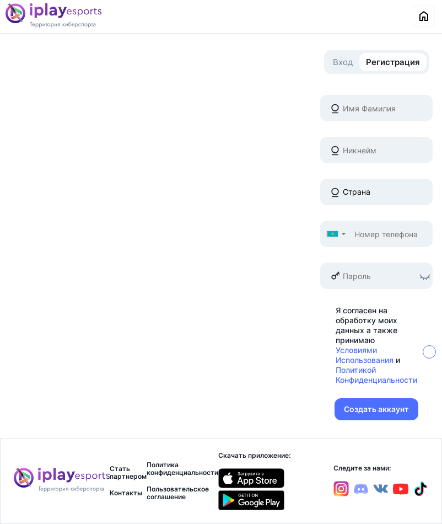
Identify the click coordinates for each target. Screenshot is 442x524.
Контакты (126, 493)
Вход (343, 62)
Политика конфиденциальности (182, 469)
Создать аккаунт (376, 409)
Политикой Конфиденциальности (376, 374)
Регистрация (393, 62)
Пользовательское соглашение (178, 493)
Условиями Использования (365, 355)
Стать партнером (128, 472)
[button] (335, 234)
